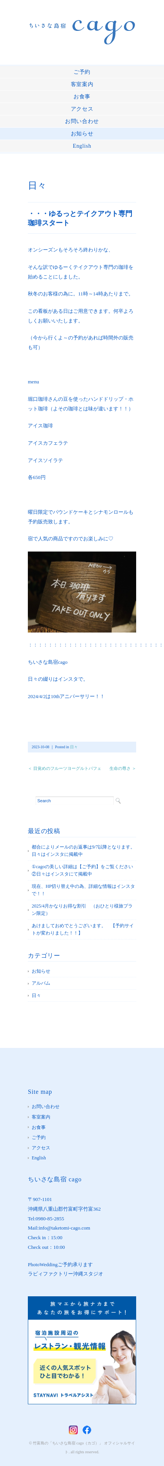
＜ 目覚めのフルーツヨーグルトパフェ (64, 768)
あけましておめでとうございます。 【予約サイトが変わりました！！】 (83, 929)
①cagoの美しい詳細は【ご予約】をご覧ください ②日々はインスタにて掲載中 (84, 870)
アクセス (82, 109)
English (82, 146)
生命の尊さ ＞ (122, 768)
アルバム (41, 983)
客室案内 (82, 84)
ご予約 (82, 72)
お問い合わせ (82, 121)
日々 (37, 186)
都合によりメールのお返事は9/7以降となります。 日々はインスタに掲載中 (84, 850)
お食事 (82, 97)
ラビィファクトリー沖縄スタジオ (65, 1274)
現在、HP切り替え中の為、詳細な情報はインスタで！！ (83, 890)
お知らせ (82, 134)
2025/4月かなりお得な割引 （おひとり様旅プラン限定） (82, 909)
